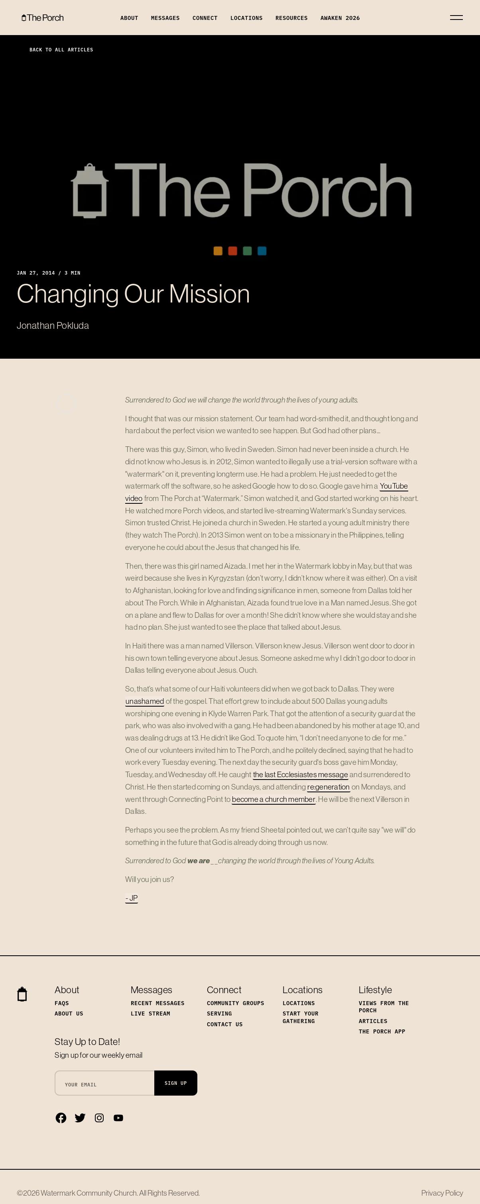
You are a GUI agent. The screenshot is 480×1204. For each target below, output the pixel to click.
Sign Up (176, 1082)
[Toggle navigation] (456, 17)
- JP (132, 898)
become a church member (273, 799)
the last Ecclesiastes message (300, 774)
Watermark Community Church (89, 1193)
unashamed (145, 701)
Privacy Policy (442, 1193)
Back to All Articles (55, 49)
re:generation (328, 787)
